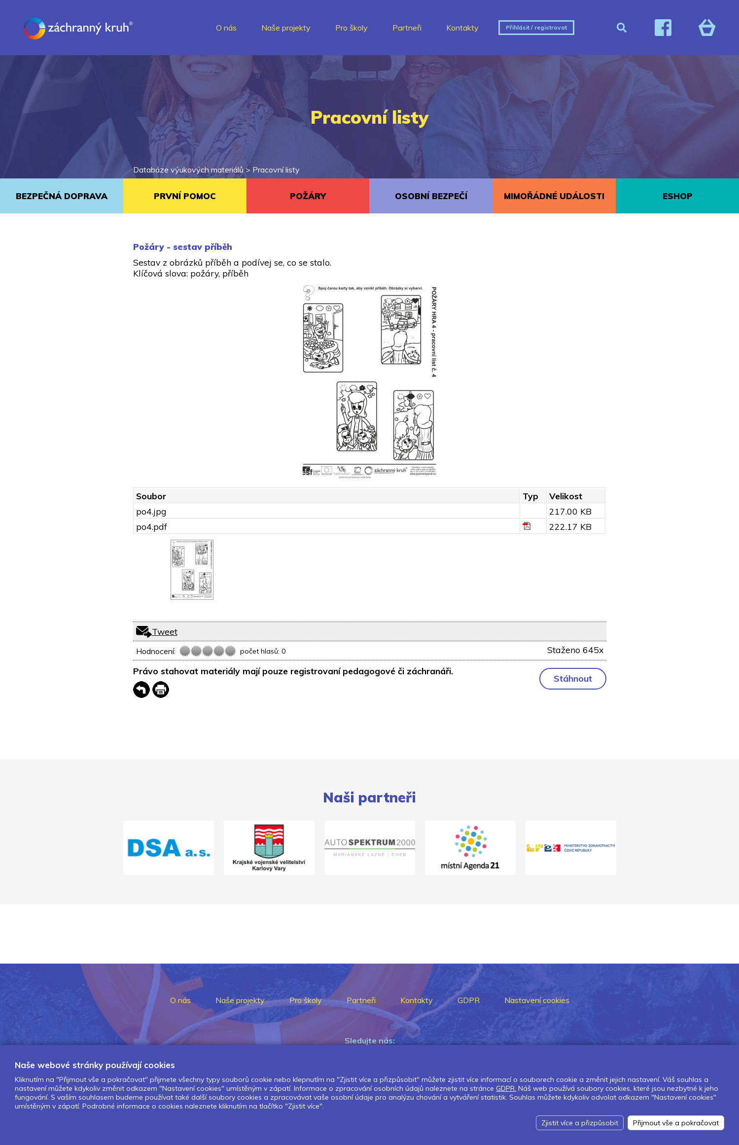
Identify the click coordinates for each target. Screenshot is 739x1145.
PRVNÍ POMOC (185, 196)
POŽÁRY (308, 196)
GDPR (468, 1000)
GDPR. (506, 1088)
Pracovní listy (276, 169)
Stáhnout (573, 678)
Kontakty (462, 28)
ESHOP (678, 196)
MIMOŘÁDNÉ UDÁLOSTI (554, 196)
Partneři (407, 28)
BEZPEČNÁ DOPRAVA (61, 196)
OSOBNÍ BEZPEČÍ (431, 196)
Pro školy (351, 28)
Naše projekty (286, 28)
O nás (226, 28)
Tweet (164, 631)
